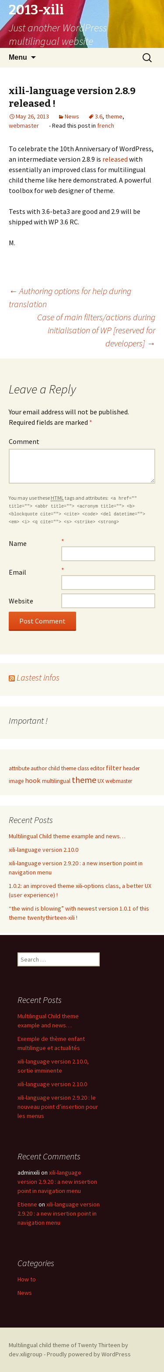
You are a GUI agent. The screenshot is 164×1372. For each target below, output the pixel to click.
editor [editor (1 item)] (97, 768)
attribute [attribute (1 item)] (19, 768)
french (105, 125)
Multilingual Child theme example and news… (67, 836)
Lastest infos (38, 677)
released (115, 159)
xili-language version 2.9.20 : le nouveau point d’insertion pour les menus (57, 1107)
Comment (24, 441)
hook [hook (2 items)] (33, 780)
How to (26, 1279)
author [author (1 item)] (39, 768)
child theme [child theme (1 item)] (62, 768)
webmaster (24, 125)
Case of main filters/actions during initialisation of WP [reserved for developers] (96, 330)
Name (18, 543)
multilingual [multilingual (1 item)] (56, 781)
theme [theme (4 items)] (84, 779)
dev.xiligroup (25, 1354)
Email (17, 572)
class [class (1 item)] (83, 768)
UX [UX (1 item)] (101, 781)
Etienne (27, 1204)
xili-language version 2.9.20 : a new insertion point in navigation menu (57, 1182)
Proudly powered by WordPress (89, 1354)
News (72, 116)
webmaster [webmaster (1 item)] (118, 781)
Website (21, 600)
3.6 (98, 116)
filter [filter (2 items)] (114, 767)
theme (113, 116)
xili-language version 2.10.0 (43, 850)
